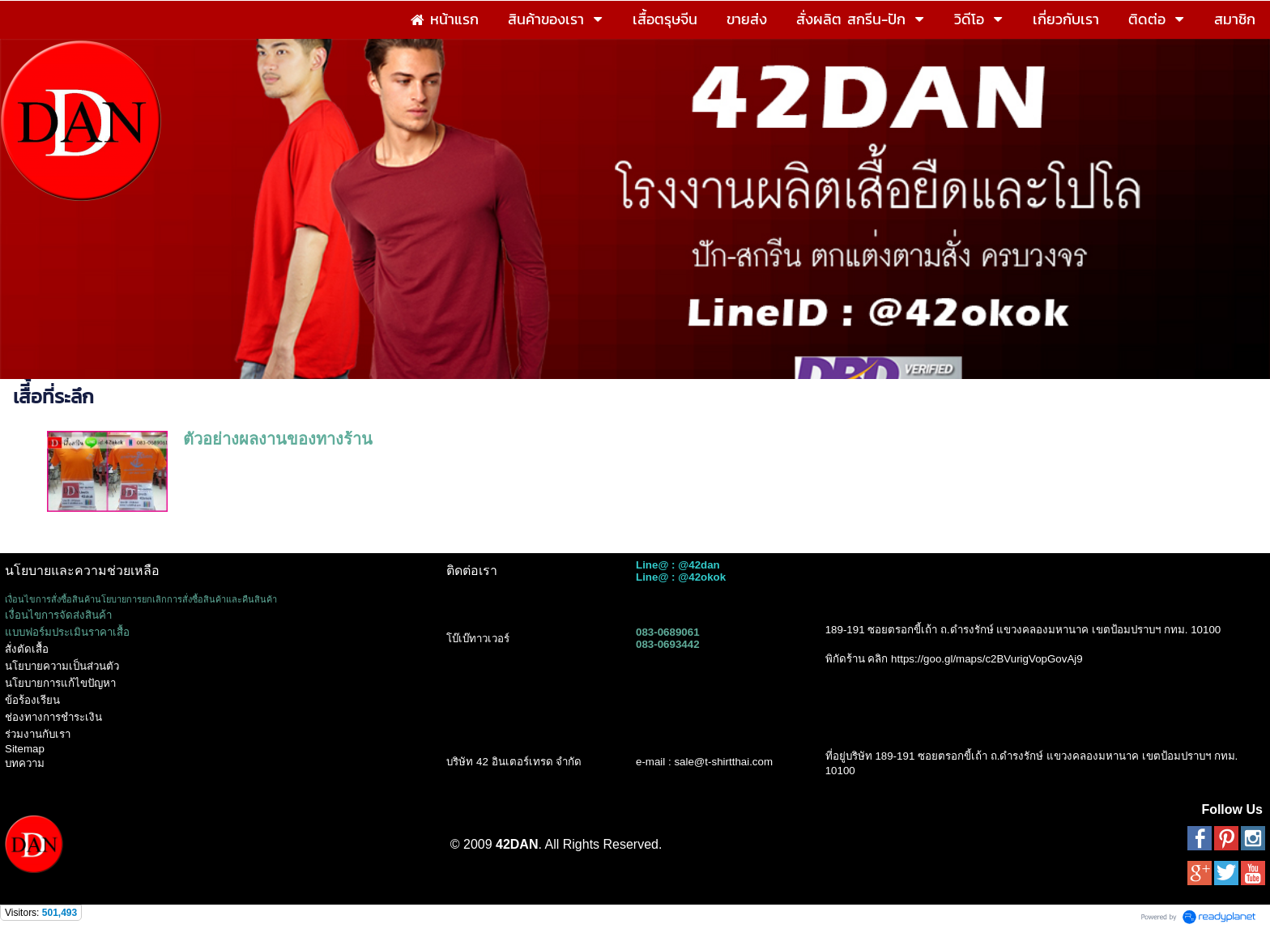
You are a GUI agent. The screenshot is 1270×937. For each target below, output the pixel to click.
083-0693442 (668, 644)
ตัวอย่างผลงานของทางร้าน (278, 439)
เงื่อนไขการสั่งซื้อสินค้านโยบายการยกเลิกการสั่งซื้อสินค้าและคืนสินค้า (141, 599)
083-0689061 (668, 632)
